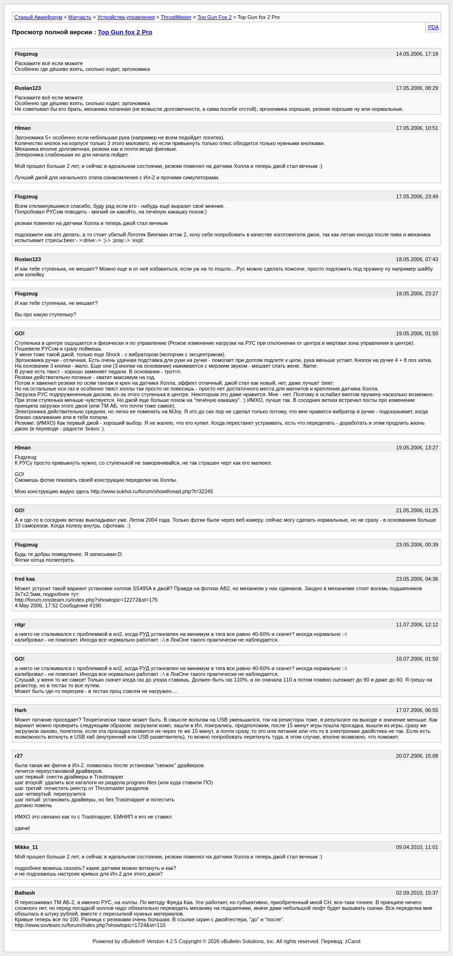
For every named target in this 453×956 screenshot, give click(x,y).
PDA (433, 27)
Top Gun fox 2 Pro (125, 32)
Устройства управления (126, 17)
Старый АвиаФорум (38, 17)
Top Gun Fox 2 (214, 17)
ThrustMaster (176, 17)
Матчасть (80, 17)
